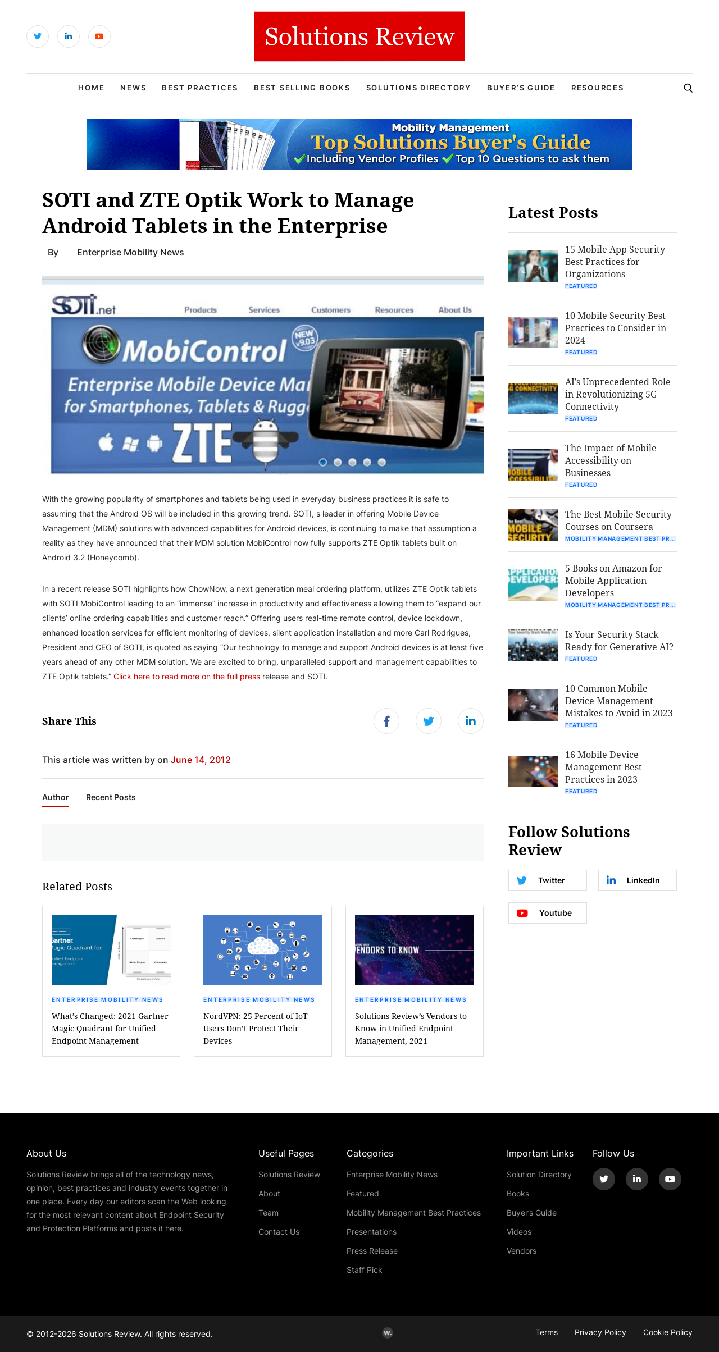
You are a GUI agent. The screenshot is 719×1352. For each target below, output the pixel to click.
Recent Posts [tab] (111, 797)
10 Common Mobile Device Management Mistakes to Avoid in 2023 (619, 700)
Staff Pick (365, 1269)
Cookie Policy (668, 1332)
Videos (519, 1231)
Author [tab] (55, 797)
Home (91, 88)
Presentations (372, 1231)
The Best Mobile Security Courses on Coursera (618, 520)
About (269, 1193)
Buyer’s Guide (521, 88)
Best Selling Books (302, 88)
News (133, 88)
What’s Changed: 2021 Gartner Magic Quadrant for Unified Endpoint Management (110, 1028)
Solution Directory (539, 1174)
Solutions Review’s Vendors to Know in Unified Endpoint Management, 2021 (411, 1028)
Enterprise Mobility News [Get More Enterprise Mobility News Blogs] (130, 251)
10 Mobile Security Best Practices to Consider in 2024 (615, 327)
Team (268, 1212)
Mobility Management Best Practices (621, 538)
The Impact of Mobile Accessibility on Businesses (611, 460)
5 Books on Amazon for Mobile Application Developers (613, 580)
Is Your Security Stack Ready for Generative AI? (619, 640)
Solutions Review (289, 1174)
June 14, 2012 (201, 759)
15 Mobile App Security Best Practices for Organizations (615, 261)
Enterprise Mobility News (107, 999)
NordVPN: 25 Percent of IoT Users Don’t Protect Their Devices (255, 1028)
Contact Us (278, 1231)
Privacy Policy (600, 1332)
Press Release (372, 1250)
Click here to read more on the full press (187, 676)
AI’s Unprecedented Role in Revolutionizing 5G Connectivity (618, 394)
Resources (597, 88)
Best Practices (200, 88)
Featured (581, 286)
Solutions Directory (418, 88)
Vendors (521, 1250)
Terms (546, 1332)
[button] (263, 375)
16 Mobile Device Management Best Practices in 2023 (603, 766)
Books (518, 1193)
